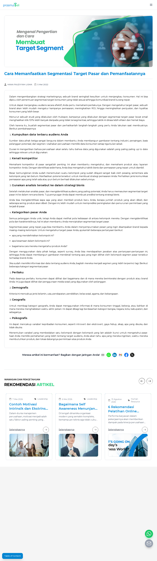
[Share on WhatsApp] (108, 355)
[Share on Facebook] (126, 355)
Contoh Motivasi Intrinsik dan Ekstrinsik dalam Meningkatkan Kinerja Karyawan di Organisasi (29, 406)
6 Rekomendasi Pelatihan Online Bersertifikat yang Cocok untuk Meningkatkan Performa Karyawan (124, 409)
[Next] (150, 381)
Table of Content (12, 556)
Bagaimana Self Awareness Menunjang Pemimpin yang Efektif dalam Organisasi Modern (78, 406)
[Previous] (142, 381)
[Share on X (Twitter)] (132, 355)
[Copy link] (102, 355)
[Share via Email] (120, 355)
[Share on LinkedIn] (114, 355)
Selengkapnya (29, 430)
